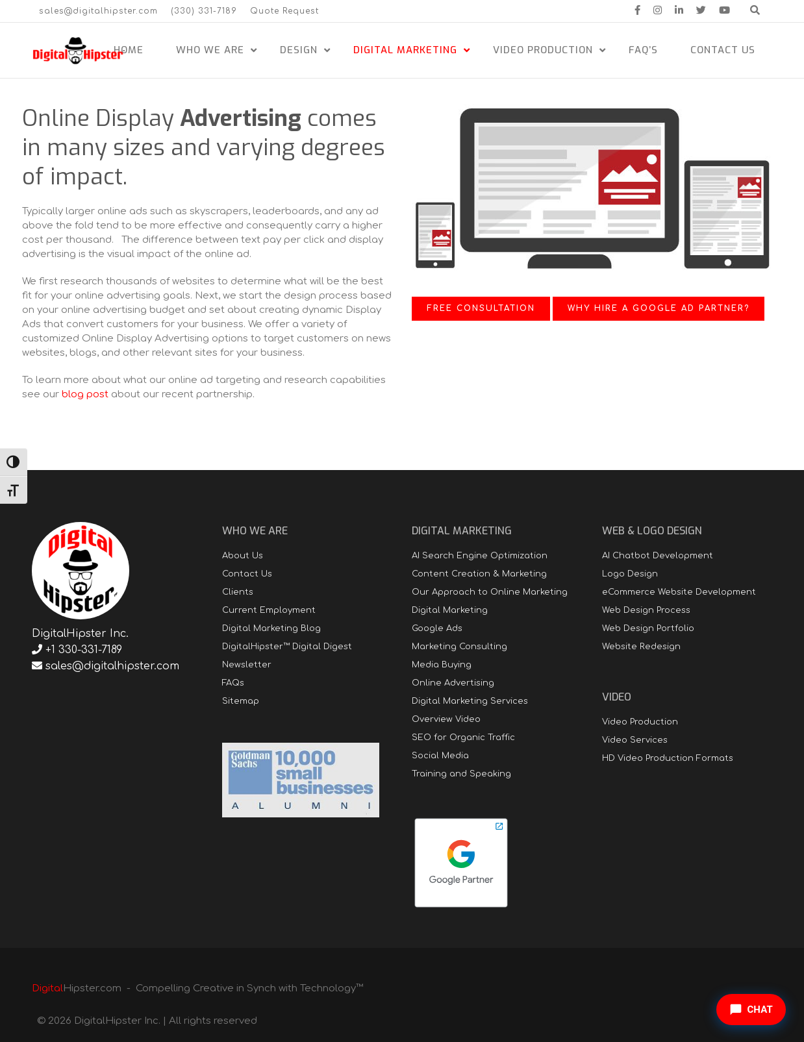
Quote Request (284, 11)
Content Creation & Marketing (479, 573)
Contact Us (722, 49)
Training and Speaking (461, 773)
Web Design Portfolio (648, 628)
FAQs (233, 683)
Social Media (440, 755)
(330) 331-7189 (204, 11)
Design (299, 49)
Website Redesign (641, 646)
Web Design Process (646, 610)
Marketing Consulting (459, 646)
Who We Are (210, 49)
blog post (85, 394)
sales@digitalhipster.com (98, 11)
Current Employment (269, 610)
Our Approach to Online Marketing (490, 592)
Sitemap (240, 701)
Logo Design (630, 573)
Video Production (543, 49)
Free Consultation (481, 308)
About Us (242, 555)
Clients (237, 592)
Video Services (635, 740)
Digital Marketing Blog (271, 628)
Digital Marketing (405, 49)
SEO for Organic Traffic (463, 737)
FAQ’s (643, 49)
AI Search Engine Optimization (479, 555)
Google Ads (437, 628)
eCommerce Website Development (679, 592)
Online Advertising (453, 683)
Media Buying (441, 664)
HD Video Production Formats (667, 758)
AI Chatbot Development (657, 555)
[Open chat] (751, 1009)
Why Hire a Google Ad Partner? (658, 308)
